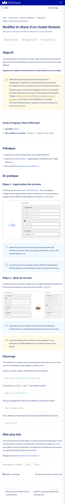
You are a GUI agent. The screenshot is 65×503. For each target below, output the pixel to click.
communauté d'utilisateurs (28, 456)
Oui (27, 465)
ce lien (57, 444)
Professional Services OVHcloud (27, 96)
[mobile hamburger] (61, 3)
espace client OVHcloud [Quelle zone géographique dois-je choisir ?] (29, 166)
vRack (16, 129)
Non (36, 465)
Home (5, 18)
